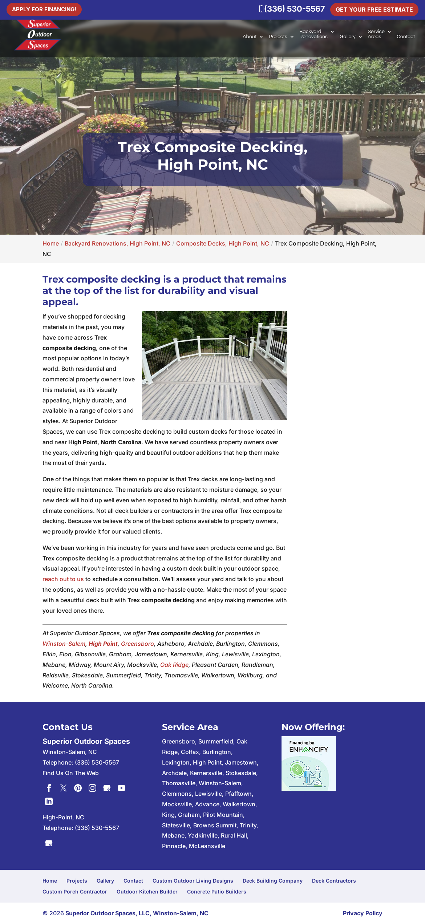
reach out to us (63, 579)
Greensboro (137, 643)
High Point (103, 643)
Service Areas (376, 34)
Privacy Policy (362, 913)
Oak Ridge (174, 664)
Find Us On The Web (70, 773)
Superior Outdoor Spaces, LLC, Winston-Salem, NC (137, 913)
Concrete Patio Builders (216, 891)
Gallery (348, 36)
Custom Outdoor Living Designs (193, 881)
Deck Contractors (334, 881)
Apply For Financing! (46, 8)
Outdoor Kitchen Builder (147, 891)
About (249, 36)
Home (49, 881)
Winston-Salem (63, 643)
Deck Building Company (273, 881)
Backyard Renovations (313, 34)
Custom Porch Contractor (74, 891)
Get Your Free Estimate (374, 9)
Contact (406, 36)
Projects (278, 36)
